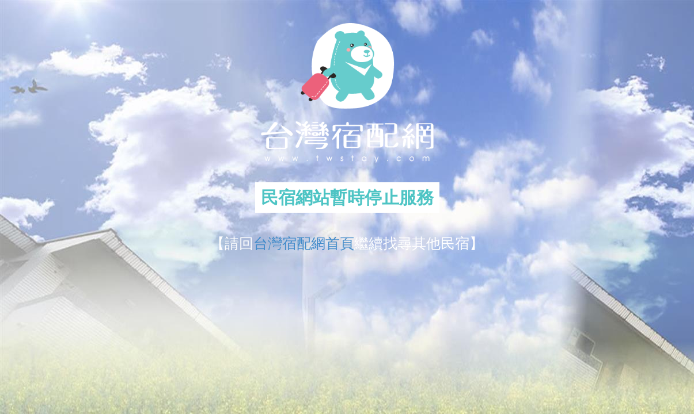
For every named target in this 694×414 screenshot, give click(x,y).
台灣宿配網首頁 (303, 243)
